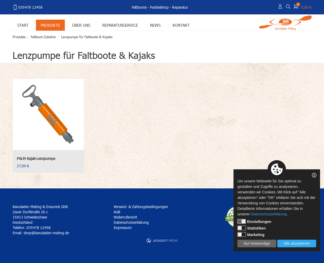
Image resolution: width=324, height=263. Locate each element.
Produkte (50, 25)
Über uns (81, 25)
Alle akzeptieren (297, 243)
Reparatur (180, 7)
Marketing (250, 234)
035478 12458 (28, 7)
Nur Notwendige (257, 243)
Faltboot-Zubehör (43, 37)
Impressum (123, 227)
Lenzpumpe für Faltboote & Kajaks (87, 37)
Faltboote (139, 7)
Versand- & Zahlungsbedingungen (141, 206)
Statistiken (251, 228)
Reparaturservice (120, 25)
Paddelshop (159, 7)
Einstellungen (254, 221)
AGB (117, 212)
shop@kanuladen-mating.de (46, 233)
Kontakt (181, 25)
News (155, 25)
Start (23, 25)
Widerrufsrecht (125, 217)
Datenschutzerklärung (131, 222)
